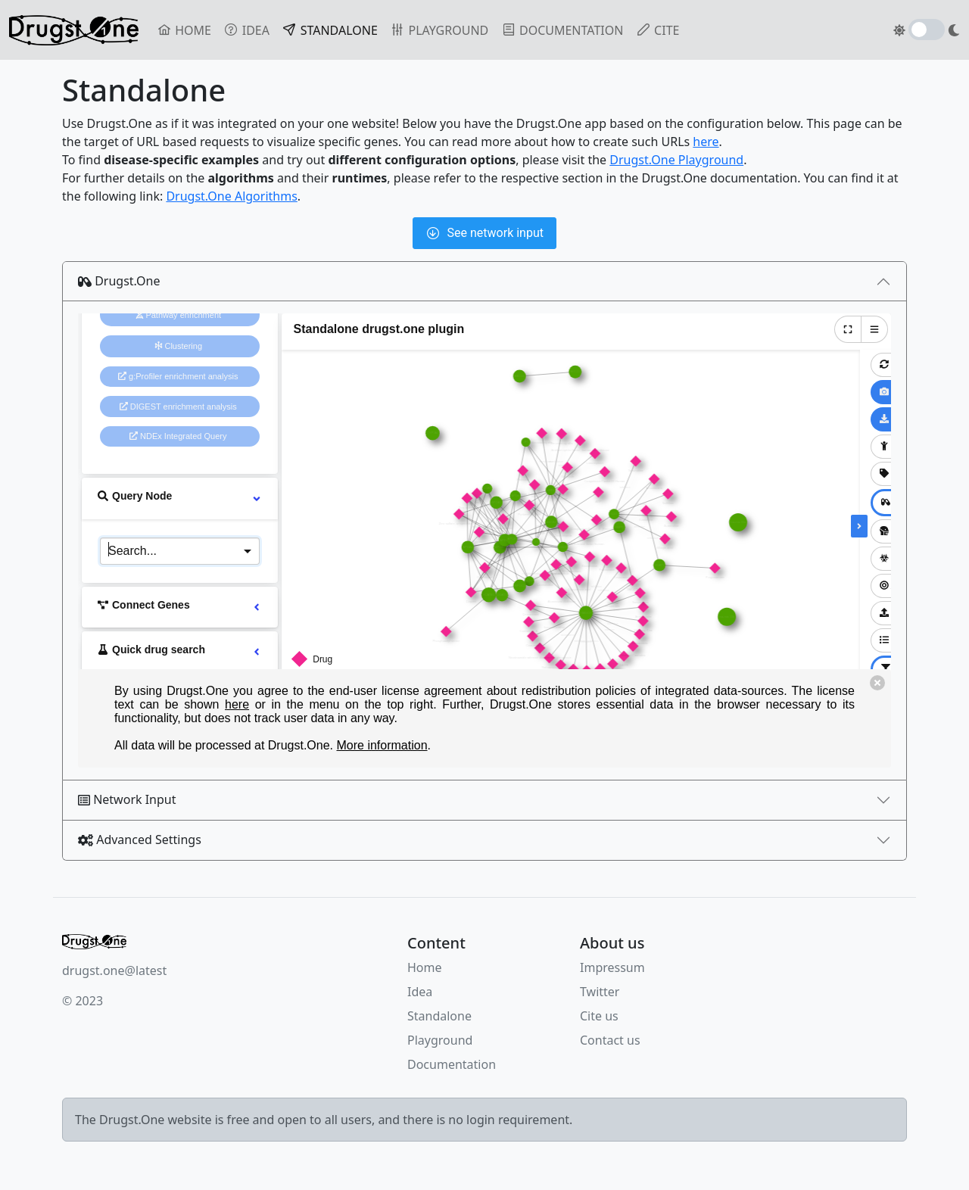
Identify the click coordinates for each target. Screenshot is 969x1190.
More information (381, 745)
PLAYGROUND (439, 30)
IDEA (246, 30)
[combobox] (180, 549)
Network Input (127, 799)
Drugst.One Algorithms (231, 196)
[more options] (256, 498)
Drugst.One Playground (676, 159)
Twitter (599, 991)
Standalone (439, 1016)
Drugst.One (119, 281)
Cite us (599, 1016)
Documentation (451, 1064)
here (705, 141)
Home (424, 967)
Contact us (610, 1040)
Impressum (612, 967)
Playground (439, 1040)
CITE (657, 30)
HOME (184, 30)
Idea (419, 991)
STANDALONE (333, 29)
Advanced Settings (139, 839)
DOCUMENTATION (561, 30)
